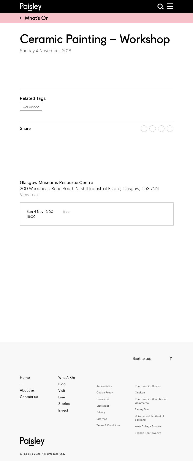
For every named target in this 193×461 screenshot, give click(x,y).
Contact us (29, 397)
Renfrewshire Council (148, 385)
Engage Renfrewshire (148, 432)
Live (61, 397)
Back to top (142, 358)
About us (27, 390)
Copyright (102, 398)
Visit (61, 390)
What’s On (34, 18)
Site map (101, 418)
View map (29, 194)
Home (25, 377)
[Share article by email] (161, 128)
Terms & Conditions (108, 425)
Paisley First (142, 409)
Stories (64, 403)
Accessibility (104, 385)
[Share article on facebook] (144, 128)
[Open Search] (160, 6)
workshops (31, 107)
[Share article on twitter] (152, 128)
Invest (63, 410)
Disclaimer (102, 405)
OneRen (140, 392)
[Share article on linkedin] (170, 128)
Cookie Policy (104, 392)
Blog (62, 384)
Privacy (100, 412)
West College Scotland (149, 426)
